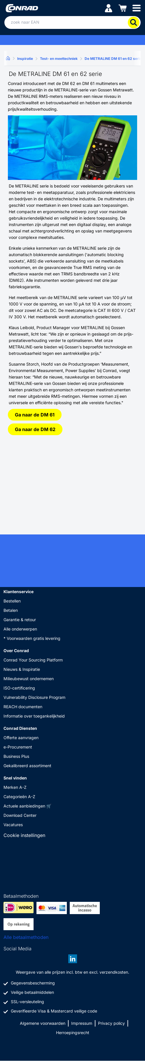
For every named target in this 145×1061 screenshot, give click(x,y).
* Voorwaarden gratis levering (32, 638)
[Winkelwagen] (122, 7)
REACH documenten (23, 706)
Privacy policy (111, 1023)
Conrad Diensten (20, 728)
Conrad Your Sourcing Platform (33, 659)
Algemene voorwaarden (42, 1023)
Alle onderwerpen (20, 628)
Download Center (20, 815)
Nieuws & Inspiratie (22, 669)
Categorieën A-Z (19, 796)
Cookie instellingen (24, 835)
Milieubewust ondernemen (29, 678)
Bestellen (12, 600)
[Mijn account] (108, 7)
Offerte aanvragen (21, 737)
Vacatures (13, 824)
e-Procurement (18, 746)
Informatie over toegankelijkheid (34, 715)
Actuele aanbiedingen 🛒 (27, 805)
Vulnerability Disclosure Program (34, 697)
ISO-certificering (19, 687)
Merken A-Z (15, 787)
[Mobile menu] (136, 7)
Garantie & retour (20, 619)
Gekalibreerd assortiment (27, 765)
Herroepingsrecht (72, 1032)
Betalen (11, 610)
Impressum (81, 1023)
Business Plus (16, 756)
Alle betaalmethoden (26, 937)
